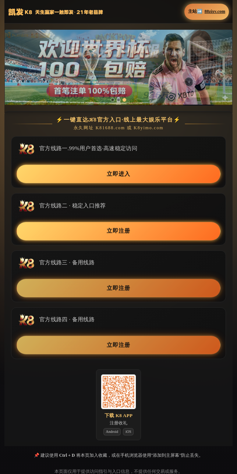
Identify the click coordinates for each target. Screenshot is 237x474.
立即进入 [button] (118, 173)
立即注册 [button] (118, 230)
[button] (118, 67)
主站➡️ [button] (206, 11)
